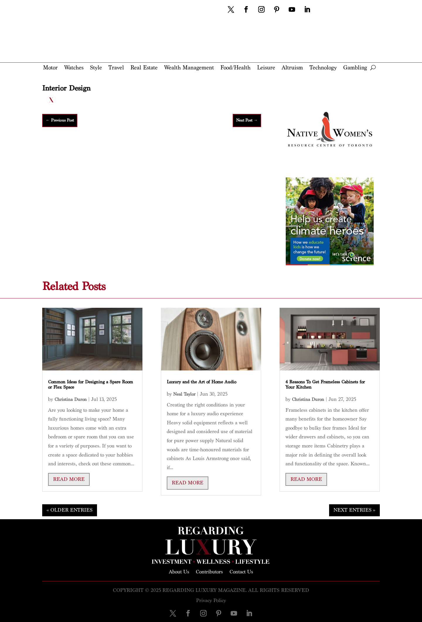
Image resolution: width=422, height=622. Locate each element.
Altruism (292, 68)
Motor (50, 68)
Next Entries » (354, 510)
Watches (74, 68)
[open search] (373, 68)
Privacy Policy (211, 600)
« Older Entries (70, 510)
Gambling (355, 68)
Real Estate (144, 68)
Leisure (266, 68)
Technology (323, 68)
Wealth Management (189, 68)
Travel (116, 68)
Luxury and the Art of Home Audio (201, 382)
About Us (179, 571)
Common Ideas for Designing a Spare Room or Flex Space (90, 384)
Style (96, 68)
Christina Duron (71, 399)
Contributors (209, 571)
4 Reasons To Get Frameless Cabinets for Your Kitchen (325, 384)
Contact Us (241, 571)
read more (69, 479)
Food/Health (235, 68)
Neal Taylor (184, 394)
